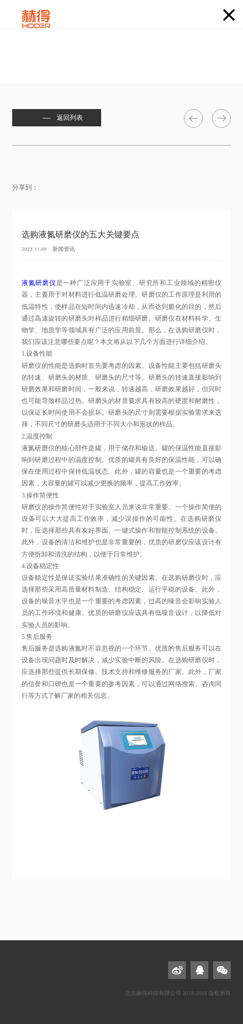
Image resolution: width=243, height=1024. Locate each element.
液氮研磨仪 (39, 282)
